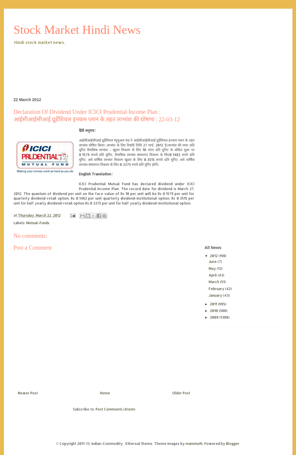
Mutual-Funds (37, 223)
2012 (214, 256)
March (214, 282)
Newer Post (28, 393)
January (216, 295)
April (213, 275)
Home (105, 393)
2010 (214, 311)
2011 (214, 304)
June (213, 261)
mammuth (194, 443)
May (213, 268)
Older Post (181, 393)
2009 (214, 317)
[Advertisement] (119, 62)
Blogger (232, 443)
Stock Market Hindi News (77, 29)
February (217, 289)
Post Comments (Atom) (115, 409)
